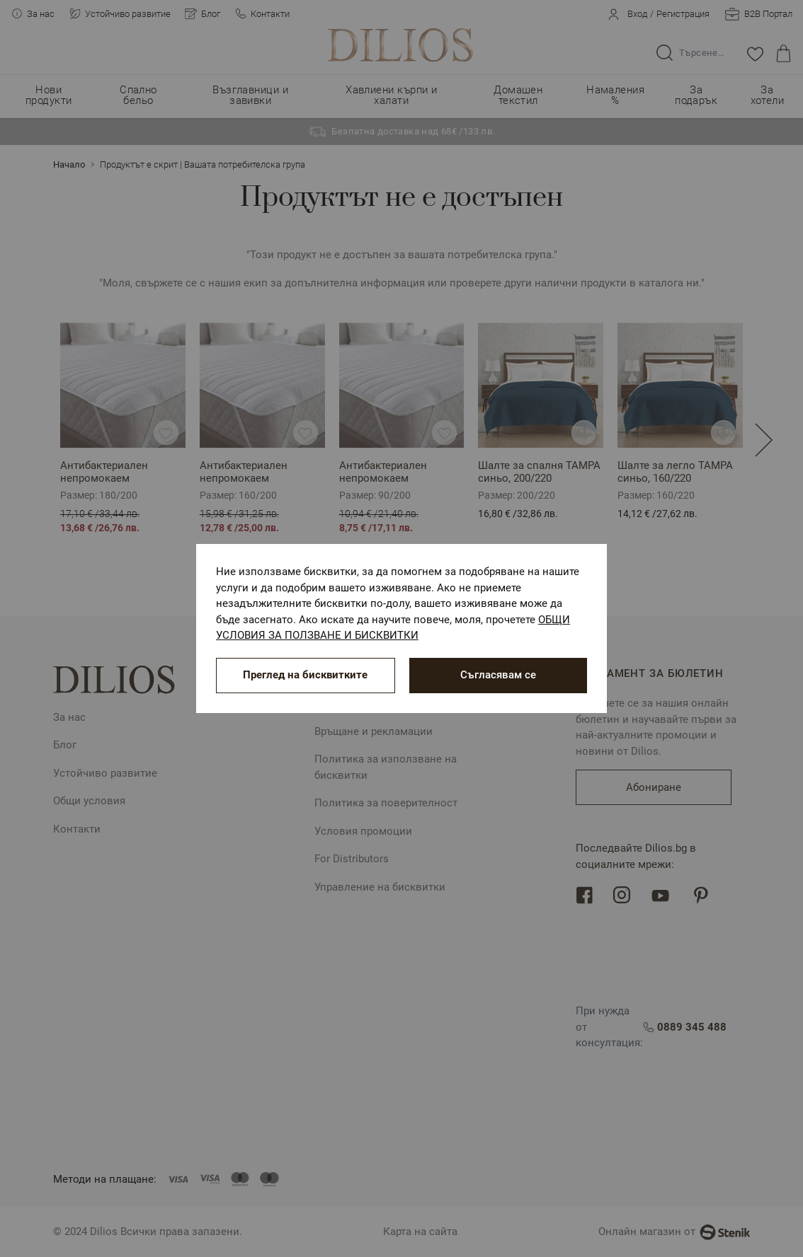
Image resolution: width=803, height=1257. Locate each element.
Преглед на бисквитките (305, 674)
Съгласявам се (498, 674)
